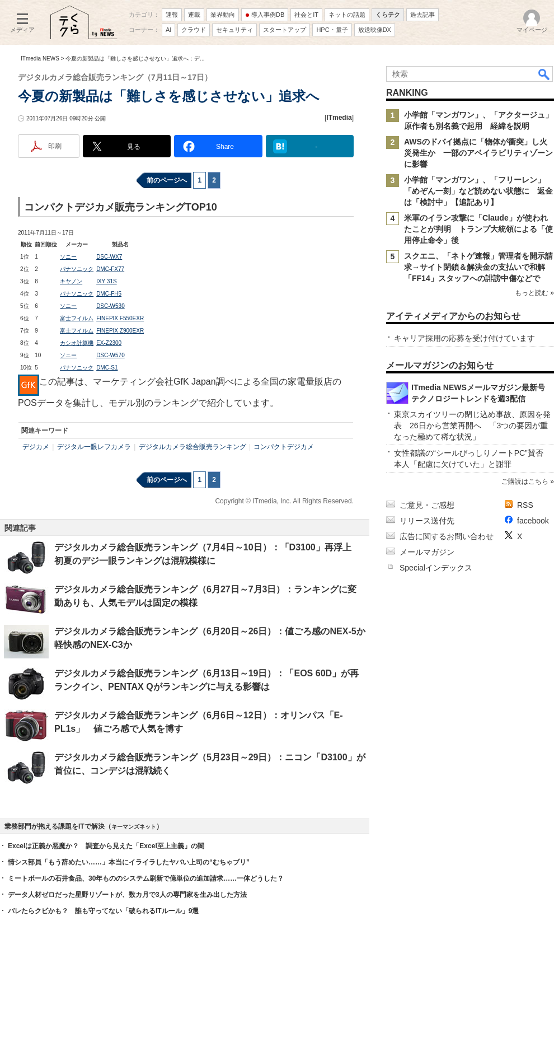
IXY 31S (106, 281)
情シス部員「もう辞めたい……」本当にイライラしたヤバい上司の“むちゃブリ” (129, 862)
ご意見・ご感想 (427, 505)
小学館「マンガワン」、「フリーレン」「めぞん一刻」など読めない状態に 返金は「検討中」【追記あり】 (478, 191)
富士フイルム (76, 318)
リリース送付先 (427, 520)
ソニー (68, 257)
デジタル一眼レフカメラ (94, 447)
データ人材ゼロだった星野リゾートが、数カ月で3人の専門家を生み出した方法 (127, 895)
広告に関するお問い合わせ (447, 536)
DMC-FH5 (108, 294)
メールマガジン (427, 552)
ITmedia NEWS (40, 58)
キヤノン (71, 281)
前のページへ (167, 180)
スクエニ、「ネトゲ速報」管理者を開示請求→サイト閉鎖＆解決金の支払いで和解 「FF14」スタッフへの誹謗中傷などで (478, 267)
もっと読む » (534, 293)
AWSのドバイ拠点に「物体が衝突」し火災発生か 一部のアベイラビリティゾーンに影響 (478, 153)
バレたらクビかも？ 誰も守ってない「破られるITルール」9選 (103, 911)
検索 (544, 74)
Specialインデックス (436, 567)
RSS (525, 505)
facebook (533, 520)
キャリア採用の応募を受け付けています (464, 338)
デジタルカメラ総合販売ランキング (192, 447)
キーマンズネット (133, 827)
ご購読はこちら (524, 481)
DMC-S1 (107, 367)
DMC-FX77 (110, 269)
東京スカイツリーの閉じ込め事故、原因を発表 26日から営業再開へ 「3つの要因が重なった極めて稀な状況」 (472, 425)
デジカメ (35, 447)
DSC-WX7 (109, 257)
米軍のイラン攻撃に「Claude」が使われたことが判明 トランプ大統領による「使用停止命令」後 (478, 229)
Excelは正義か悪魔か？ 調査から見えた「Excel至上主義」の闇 (106, 846)
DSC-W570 (110, 355)
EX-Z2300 (108, 343)
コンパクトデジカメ (283, 447)
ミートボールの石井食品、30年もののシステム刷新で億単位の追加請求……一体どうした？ (146, 878)
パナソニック (76, 269)
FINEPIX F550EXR (120, 318)
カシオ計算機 (76, 343)
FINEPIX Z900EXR (120, 331)
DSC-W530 (110, 306)
